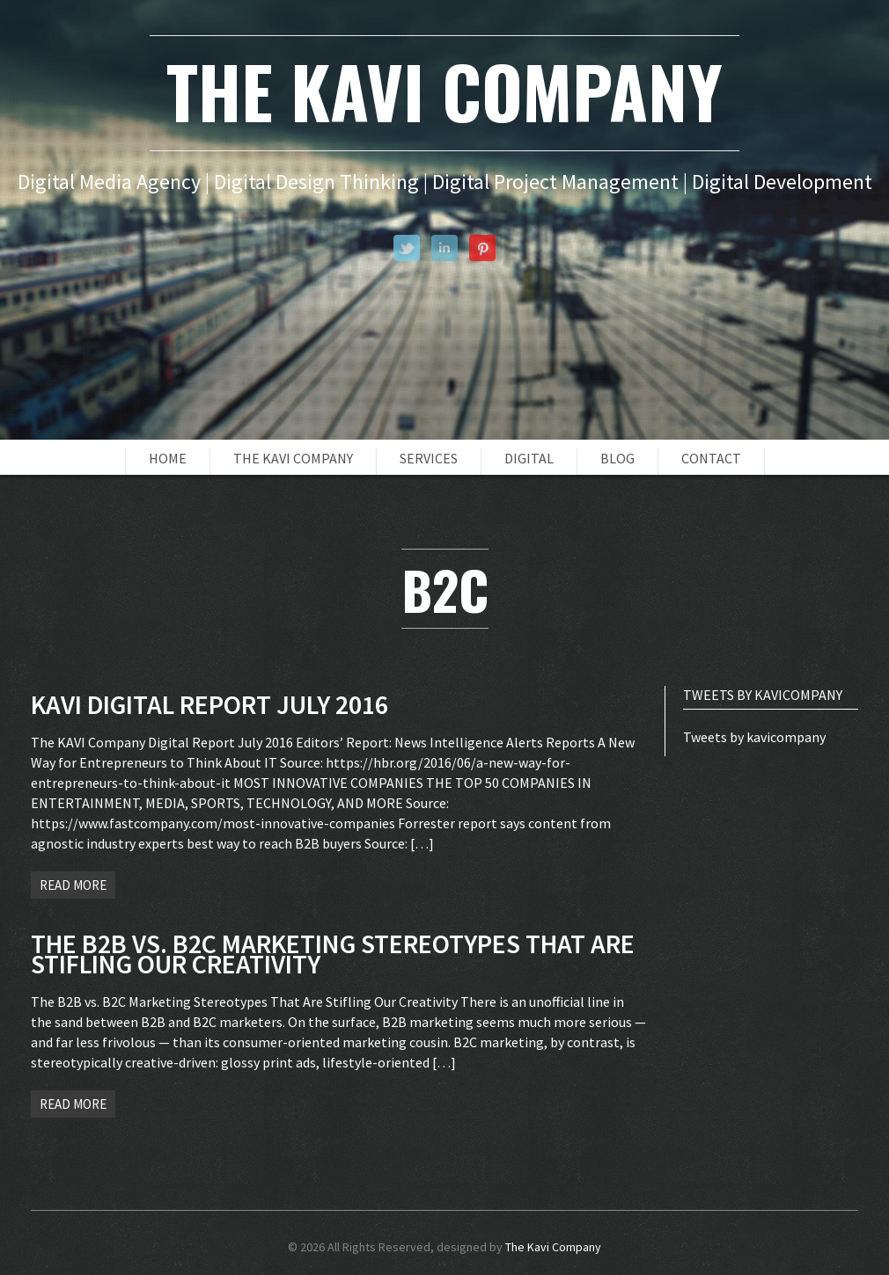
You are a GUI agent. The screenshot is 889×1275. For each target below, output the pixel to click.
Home (168, 458)
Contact (711, 458)
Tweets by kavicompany (754, 737)
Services (429, 458)
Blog (617, 458)
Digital (529, 458)
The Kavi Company (293, 458)
